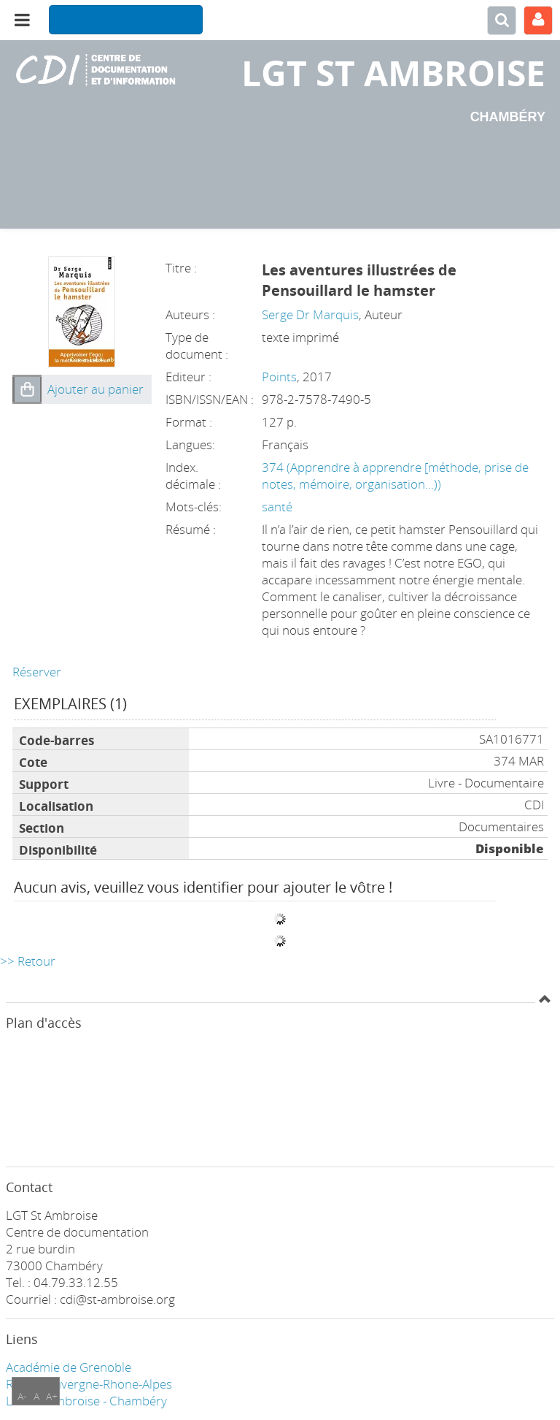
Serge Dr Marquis (310, 314)
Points (279, 376)
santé (277, 506)
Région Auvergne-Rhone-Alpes (89, 1383)
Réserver (36, 671)
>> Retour (27, 961)
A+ (52, 1396)
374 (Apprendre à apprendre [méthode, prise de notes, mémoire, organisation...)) (395, 475)
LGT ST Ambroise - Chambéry (86, 1400)
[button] (27, 389)
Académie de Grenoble (68, 1367)
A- (22, 1396)
